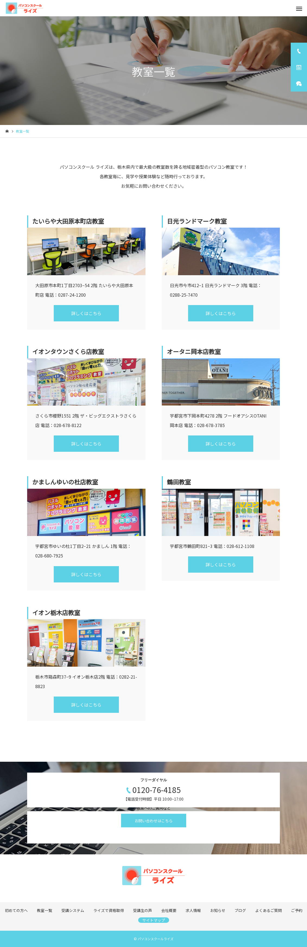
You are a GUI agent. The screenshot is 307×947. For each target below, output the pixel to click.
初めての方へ (16, 910)
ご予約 (296, 910)
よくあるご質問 (268, 910)
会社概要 (168, 910)
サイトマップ (153, 920)
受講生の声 (142, 910)
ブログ (240, 910)
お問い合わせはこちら (154, 820)
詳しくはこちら (86, 313)
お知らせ (217, 910)
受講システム (72, 910)
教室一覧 (44, 910)
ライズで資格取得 (108, 910)
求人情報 (193, 910)
